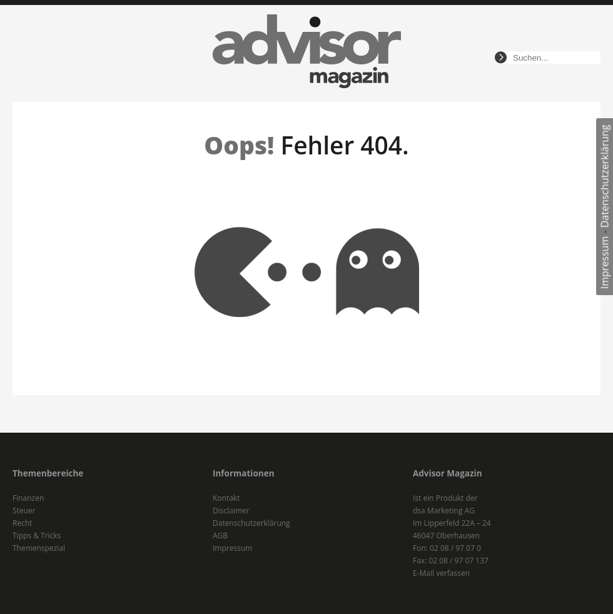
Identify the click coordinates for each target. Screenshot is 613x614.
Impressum (605, 262)
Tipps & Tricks (37, 535)
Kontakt (226, 498)
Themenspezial (39, 548)
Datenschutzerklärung (605, 176)
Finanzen (28, 498)
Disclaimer (231, 510)
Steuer (24, 510)
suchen (501, 57)
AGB (220, 535)
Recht (23, 523)
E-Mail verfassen (441, 573)
